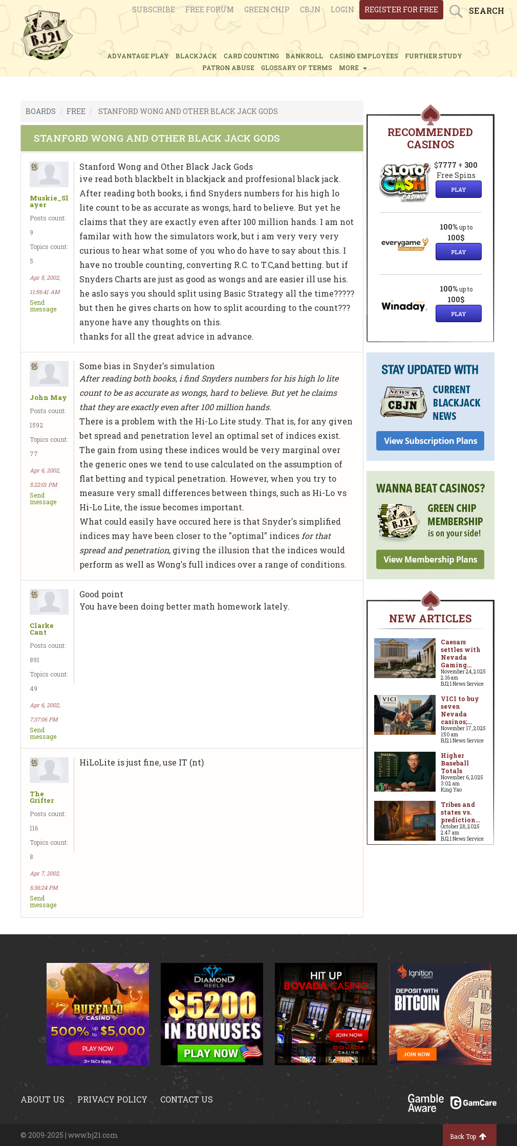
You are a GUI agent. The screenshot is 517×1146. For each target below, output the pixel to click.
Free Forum (209, 9)
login (342, 9)
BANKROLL (304, 56)
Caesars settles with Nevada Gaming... (461, 653)
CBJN (310, 9)
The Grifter (42, 797)
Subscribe (153, 9)
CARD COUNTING (251, 56)
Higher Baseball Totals (455, 763)
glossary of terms (296, 67)
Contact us (186, 1099)
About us (42, 1099)
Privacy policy (112, 1099)
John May (48, 397)
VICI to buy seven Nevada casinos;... (460, 710)
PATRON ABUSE (228, 67)
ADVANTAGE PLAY (138, 56)
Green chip (267, 9)
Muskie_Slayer (49, 201)
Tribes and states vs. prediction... (460, 812)
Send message (43, 305)
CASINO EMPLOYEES (364, 56)
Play (458, 189)
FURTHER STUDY (433, 56)
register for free (401, 9)
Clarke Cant (42, 629)
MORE (353, 67)
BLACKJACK (196, 56)
